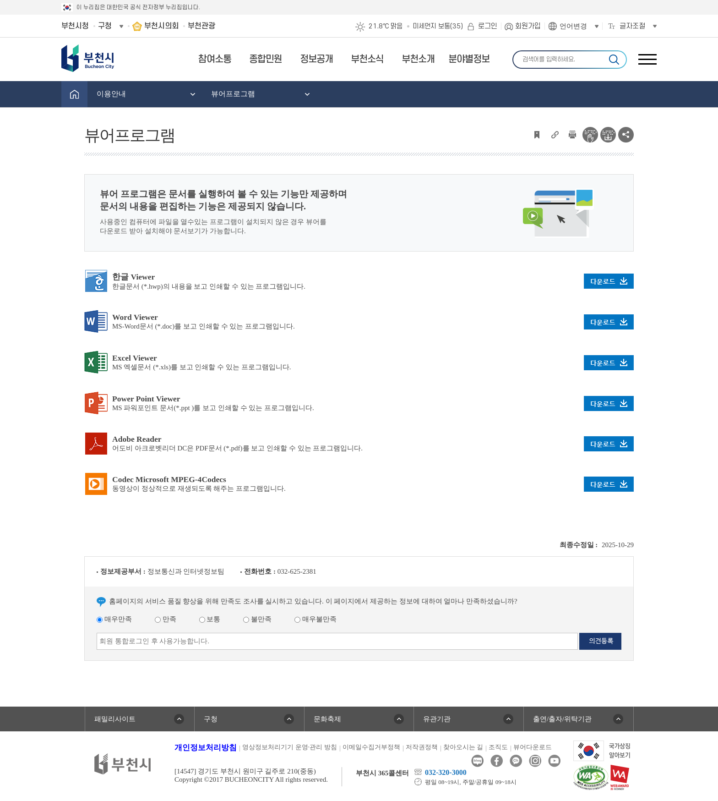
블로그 (477, 761)
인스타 (535, 761)
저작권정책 (422, 747)
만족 (165, 619)
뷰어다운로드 (532, 747)
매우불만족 (315, 619)
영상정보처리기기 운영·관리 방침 (289, 747)
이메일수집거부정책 (371, 747)
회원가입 (528, 26)
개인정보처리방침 (205, 747)
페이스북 (496, 761)
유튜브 (554, 761)
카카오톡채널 (516, 761)
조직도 (498, 747)
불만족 (257, 619)
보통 (210, 619)
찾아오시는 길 (463, 747)
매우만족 (114, 619)
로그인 (487, 26)
